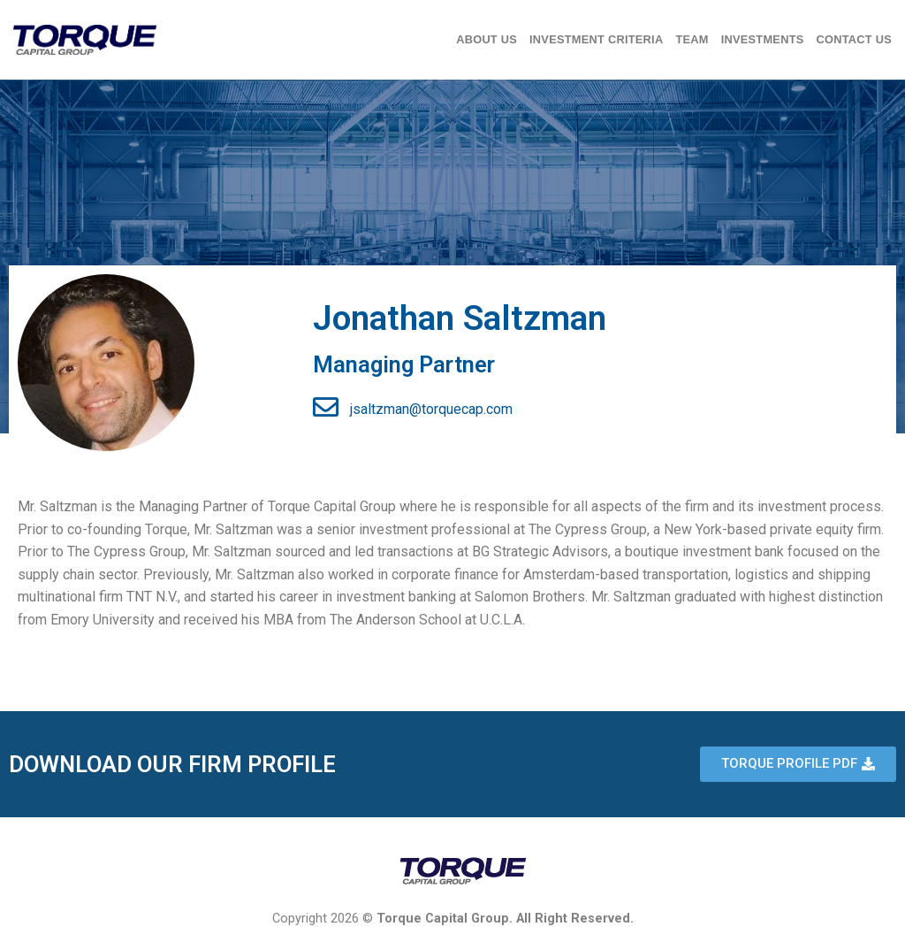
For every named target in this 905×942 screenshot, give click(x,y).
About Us (486, 39)
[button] (798, 764)
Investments (762, 39)
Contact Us (855, 39)
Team (691, 39)
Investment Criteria (596, 39)
